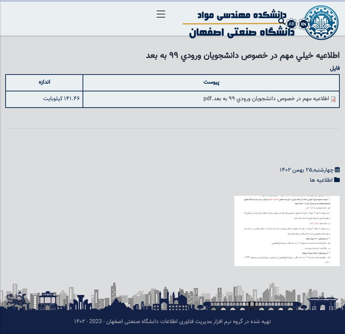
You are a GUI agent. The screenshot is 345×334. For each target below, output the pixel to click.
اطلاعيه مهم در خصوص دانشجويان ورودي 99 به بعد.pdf (266, 99)
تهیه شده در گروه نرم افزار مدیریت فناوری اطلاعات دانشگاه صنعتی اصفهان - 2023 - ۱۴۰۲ (172, 321)
